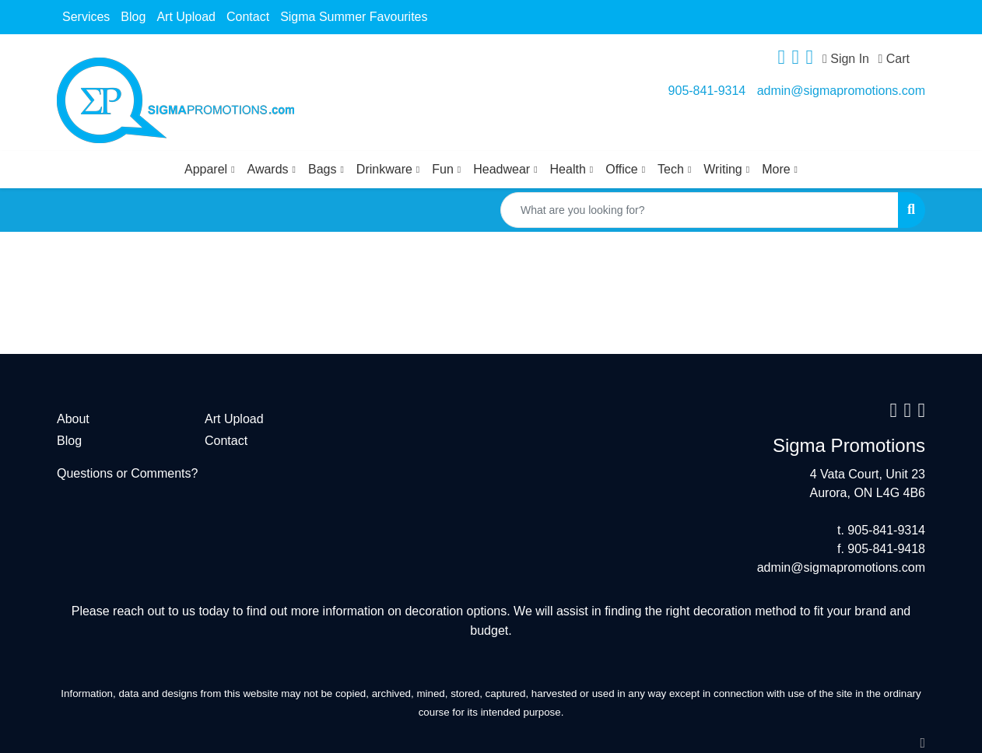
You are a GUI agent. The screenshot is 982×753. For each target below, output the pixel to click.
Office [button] (621, 169)
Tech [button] (671, 169)
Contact (247, 16)
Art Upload (186, 16)
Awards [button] (268, 169)
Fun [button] (443, 169)
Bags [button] (322, 169)
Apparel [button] (205, 169)
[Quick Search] (699, 210)
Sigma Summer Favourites (353, 16)
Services (86, 16)
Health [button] (568, 169)
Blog (133, 16)
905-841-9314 (707, 90)
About (73, 419)
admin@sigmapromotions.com (841, 90)
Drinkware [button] (384, 169)
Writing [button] (722, 169)
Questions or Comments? (127, 473)
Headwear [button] (501, 169)
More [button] (776, 169)
